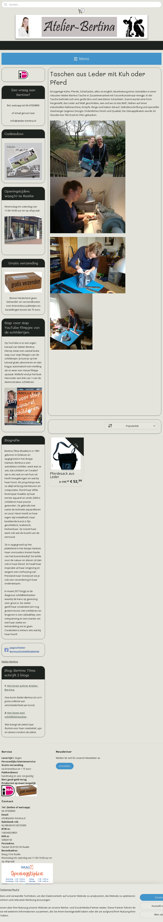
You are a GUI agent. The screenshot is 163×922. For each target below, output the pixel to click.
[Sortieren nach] (131, 426)
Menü (81, 58)
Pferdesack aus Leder (62, 475)
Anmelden (65, 766)
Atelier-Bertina (10, 661)
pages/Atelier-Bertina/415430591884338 (22, 649)
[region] (57, 904)
